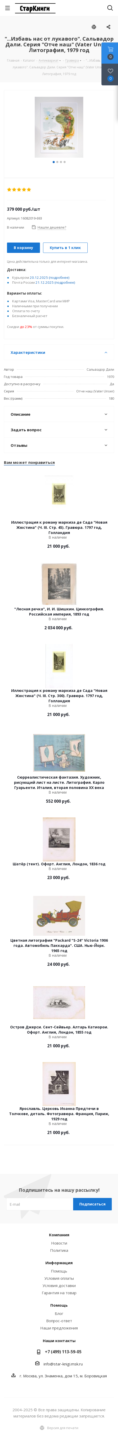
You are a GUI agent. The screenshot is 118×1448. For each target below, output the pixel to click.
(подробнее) (59, 277)
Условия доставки (59, 1285)
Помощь (59, 1271)
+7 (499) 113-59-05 (63, 1352)
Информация (59, 1262)
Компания (59, 1234)
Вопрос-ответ (59, 1320)
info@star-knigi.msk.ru (63, 1363)
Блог (59, 1313)
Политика (59, 1250)
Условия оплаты (59, 1278)
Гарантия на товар (59, 1292)
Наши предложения (59, 1327)
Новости (59, 1243)
